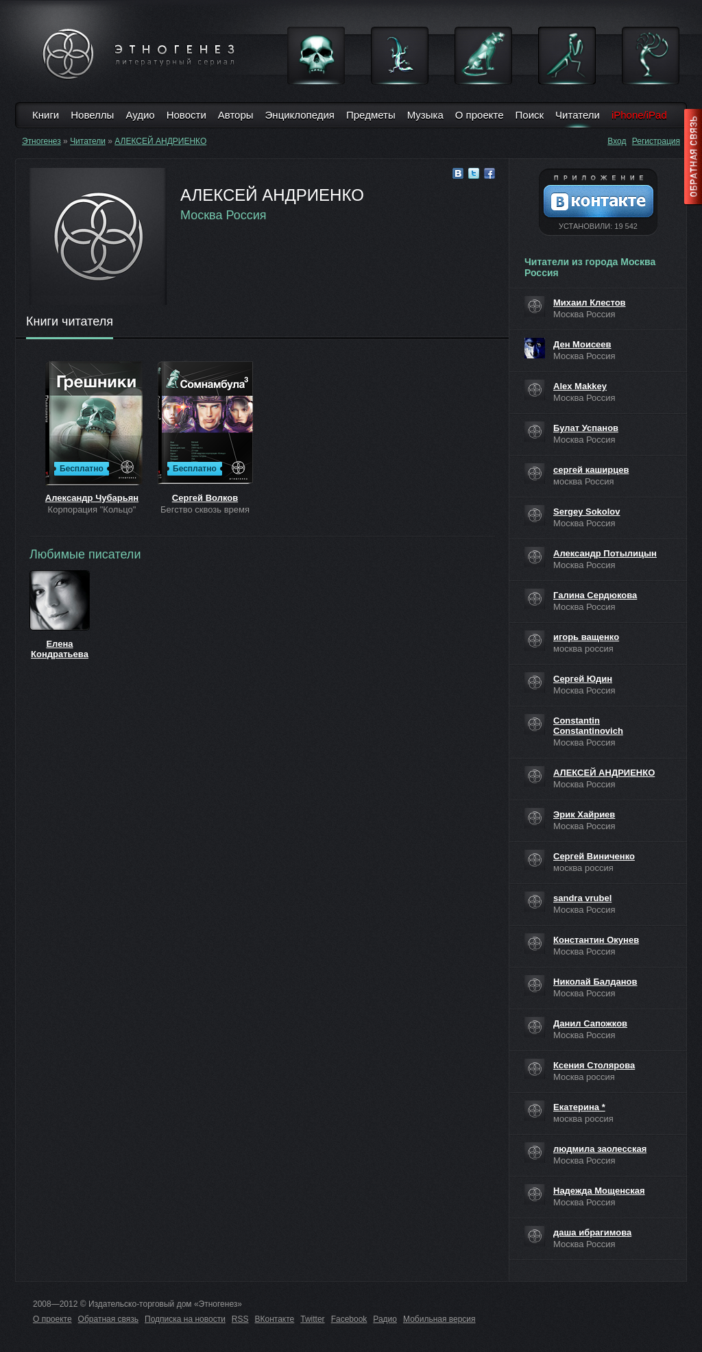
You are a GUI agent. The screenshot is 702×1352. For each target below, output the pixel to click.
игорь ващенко (586, 637)
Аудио (139, 115)
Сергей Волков (205, 498)
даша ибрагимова (592, 1232)
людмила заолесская (599, 1149)
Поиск (530, 115)
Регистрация (656, 141)
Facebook (349, 1319)
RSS (240, 1319)
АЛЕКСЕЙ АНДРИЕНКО (160, 141)
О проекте (479, 115)
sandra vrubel (582, 898)
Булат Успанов (585, 428)
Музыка (425, 115)
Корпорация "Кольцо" (92, 509)
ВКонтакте (275, 1319)
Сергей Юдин (582, 679)
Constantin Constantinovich (588, 725)
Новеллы (92, 115)
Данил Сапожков (590, 1023)
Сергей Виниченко (594, 856)
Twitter (312, 1319)
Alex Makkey (580, 386)
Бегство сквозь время (205, 509)
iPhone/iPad (639, 115)
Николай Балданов (595, 981)
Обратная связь (108, 1319)
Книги (45, 115)
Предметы (371, 115)
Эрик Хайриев (584, 814)
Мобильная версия (439, 1319)
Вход (616, 141)
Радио (385, 1319)
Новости (186, 115)
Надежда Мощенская (599, 1190)
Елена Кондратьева (59, 649)
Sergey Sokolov (586, 511)
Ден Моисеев (582, 344)
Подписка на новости (185, 1319)
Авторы (236, 115)
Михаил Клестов (589, 302)
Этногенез (41, 141)
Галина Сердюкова (595, 595)
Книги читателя (69, 322)
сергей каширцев (591, 470)
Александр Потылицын (605, 553)
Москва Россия (223, 215)
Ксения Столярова (594, 1065)
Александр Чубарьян (91, 498)
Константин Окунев (596, 940)
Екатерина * (579, 1107)
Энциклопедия (300, 115)
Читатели (577, 115)
